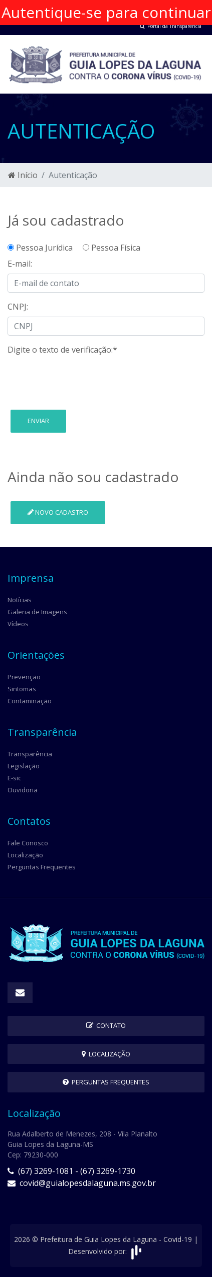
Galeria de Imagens (37, 611)
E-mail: (20, 263)
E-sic (14, 777)
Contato (106, 1025)
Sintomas (22, 688)
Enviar (38, 420)
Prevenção (24, 676)
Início (23, 175)
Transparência (30, 753)
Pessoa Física (111, 247)
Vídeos (18, 623)
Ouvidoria (23, 789)
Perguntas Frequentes (42, 866)
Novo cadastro (58, 512)
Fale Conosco (28, 842)
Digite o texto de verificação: (62, 349)
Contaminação (30, 700)
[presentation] (84, 379)
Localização (25, 854)
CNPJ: (18, 306)
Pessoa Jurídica (44, 247)
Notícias (20, 599)
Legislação (24, 765)
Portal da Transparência (170, 26)
